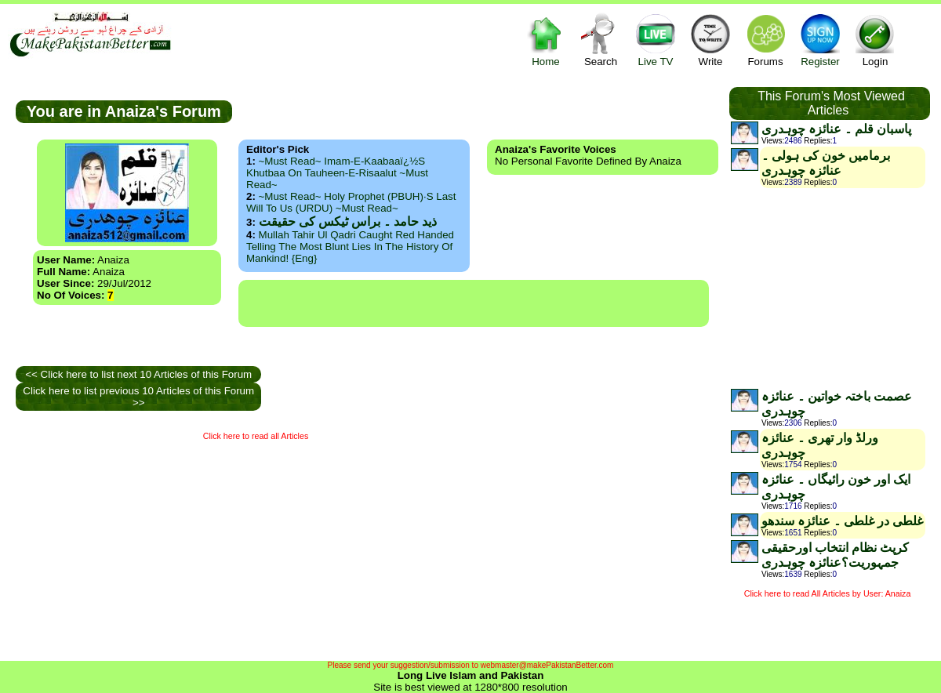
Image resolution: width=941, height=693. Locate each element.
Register (820, 39)
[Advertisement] (473, 303)
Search (600, 39)
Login (875, 39)
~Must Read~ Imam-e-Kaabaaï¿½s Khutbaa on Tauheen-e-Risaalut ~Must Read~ (337, 172)
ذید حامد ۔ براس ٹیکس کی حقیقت (348, 221)
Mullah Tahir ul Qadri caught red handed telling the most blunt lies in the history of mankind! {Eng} (350, 246)
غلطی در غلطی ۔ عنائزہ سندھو (842, 521)
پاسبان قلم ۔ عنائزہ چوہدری (836, 129)
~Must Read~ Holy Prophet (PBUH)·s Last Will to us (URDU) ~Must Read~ (351, 202)
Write (710, 39)
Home (545, 39)
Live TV (655, 39)
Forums (765, 39)
